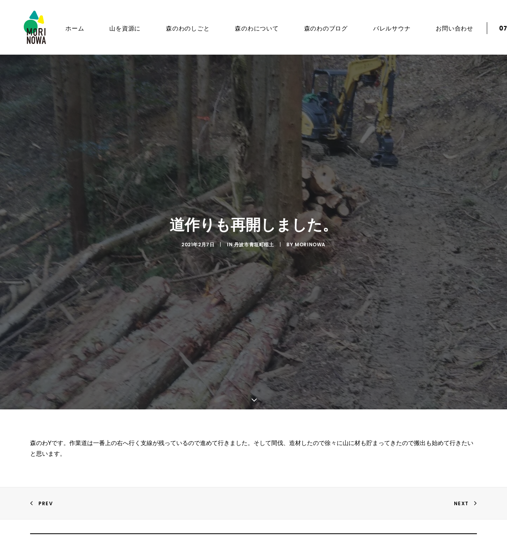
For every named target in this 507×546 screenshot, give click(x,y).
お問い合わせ (444, 28)
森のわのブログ (315, 28)
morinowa (310, 240)
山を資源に (114, 28)
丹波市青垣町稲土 (254, 240)
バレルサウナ (381, 28)
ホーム (64, 28)
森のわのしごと (177, 28)
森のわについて (246, 28)
